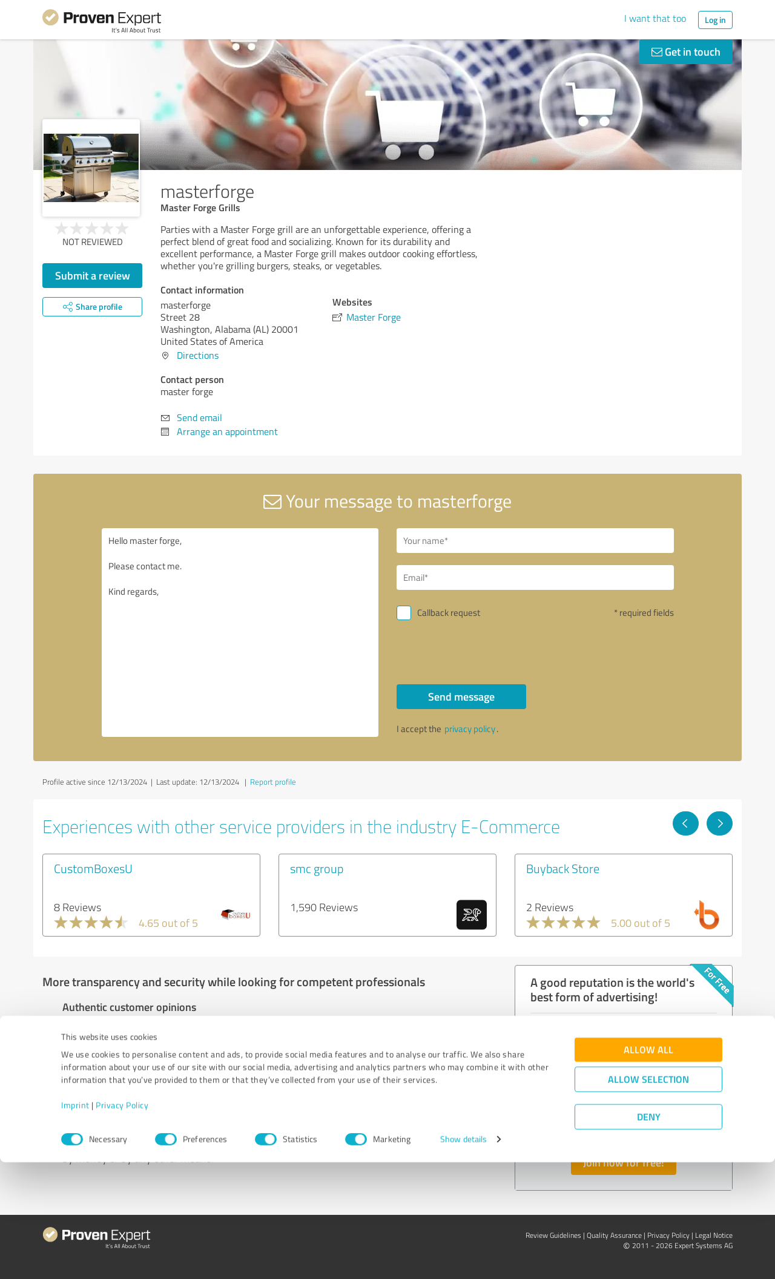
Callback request (448, 612)
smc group (316, 868)
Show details (463, 1256)
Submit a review (92, 275)
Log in (715, 19)
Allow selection (648, 1196)
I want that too (655, 18)
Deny (649, 1234)
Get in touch (686, 51)
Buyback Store (562, 868)
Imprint (75, 1222)
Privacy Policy (122, 1222)
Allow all (648, 1167)
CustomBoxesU (93, 868)
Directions (198, 355)
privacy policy (469, 728)
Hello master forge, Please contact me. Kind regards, (240, 632)
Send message (461, 696)
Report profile (273, 781)
